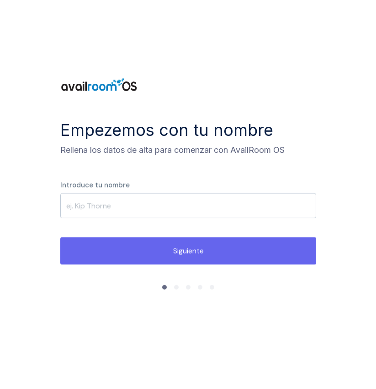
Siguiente (188, 251)
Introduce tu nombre (95, 184)
